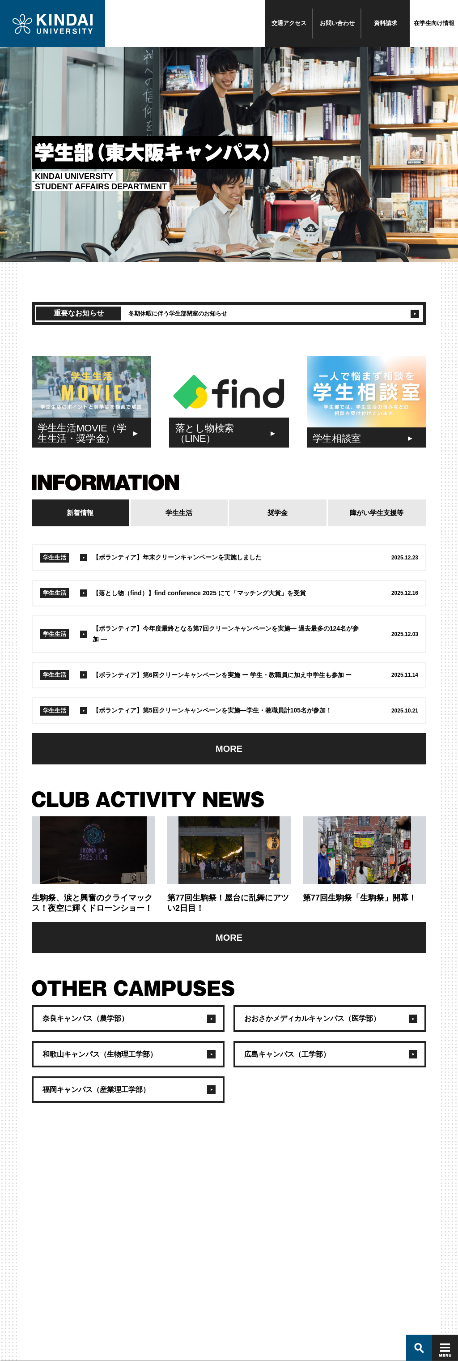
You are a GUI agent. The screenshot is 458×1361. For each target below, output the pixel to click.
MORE (229, 749)
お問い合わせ (337, 23)
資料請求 (385, 23)
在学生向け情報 (434, 23)
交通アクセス (288, 23)
